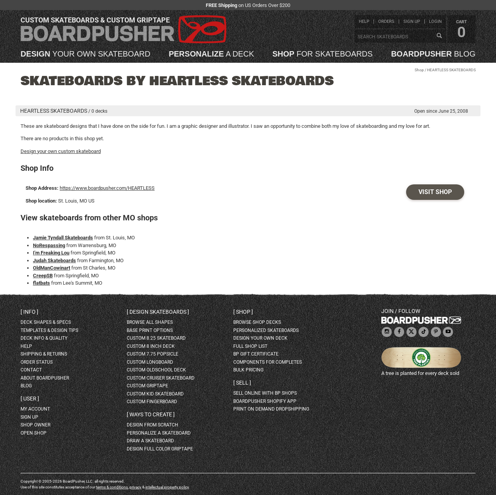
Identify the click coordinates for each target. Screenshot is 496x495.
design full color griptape (160, 449)
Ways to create (150, 414)
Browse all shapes (150, 322)
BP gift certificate (256, 354)
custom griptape (147, 385)
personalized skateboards (266, 330)
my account (35, 409)
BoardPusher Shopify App (264, 401)
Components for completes (267, 362)
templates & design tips (49, 330)
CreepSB (43, 275)
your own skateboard (85, 54)
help (364, 21)
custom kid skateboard (155, 394)
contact (31, 370)
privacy (135, 487)
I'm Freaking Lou (51, 253)
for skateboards (322, 54)
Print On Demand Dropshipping (271, 409)
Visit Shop (435, 192)
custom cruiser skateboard (161, 378)
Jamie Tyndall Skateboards (63, 238)
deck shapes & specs (46, 322)
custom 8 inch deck (151, 346)
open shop (33, 433)
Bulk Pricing (248, 370)
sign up (411, 21)
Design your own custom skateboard (61, 151)
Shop (419, 70)
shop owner (35, 425)
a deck (211, 54)
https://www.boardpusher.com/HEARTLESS (107, 188)
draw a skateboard (150, 440)
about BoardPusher (45, 378)
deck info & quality (44, 338)
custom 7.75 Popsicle (152, 354)
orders (386, 21)
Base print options (150, 330)
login (435, 21)
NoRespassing (49, 245)
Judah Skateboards (54, 260)
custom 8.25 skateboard (156, 338)
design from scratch (152, 425)
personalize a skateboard (159, 433)
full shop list (250, 346)
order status (37, 362)
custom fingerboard (152, 401)
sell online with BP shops (265, 393)
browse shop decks (257, 322)
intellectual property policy (167, 487)
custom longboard (150, 362)
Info (29, 312)
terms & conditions (112, 487)
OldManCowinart (51, 268)
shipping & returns (44, 354)
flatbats (41, 283)
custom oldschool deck (156, 370)
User (29, 398)
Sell (242, 383)
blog (433, 54)
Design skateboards (157, 312)
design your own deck (260, 338)
